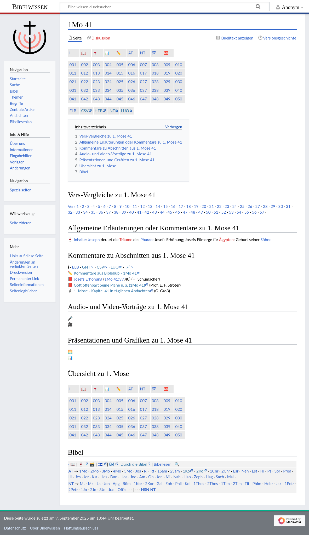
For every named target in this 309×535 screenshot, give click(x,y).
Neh (245, 471)
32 (70, 212)
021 (72, 81)
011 (72, 73)
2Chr (225, 471)
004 (108, 64)
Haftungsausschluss (81, 528)
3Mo (106, 471)
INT (111, 110)
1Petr (289, 483)
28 (265, 206)
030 (178, 81)
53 (231, 212)
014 (108, 73)
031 (72, 90)
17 (181, 206)
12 (142, 206)
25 (242, 206)
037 (143, 90)
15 (165, 206)
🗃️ (92, 464)
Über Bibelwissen (45, 528)
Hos (124, 476)
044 (108, 98)
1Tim (225, 483)
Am (142, 476)
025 (119, 81)
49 (200, 212)
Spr (277, 471)
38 (116, 212)
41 (139, 212)
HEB (98, 110)
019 (166, 73)
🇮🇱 (101, 464)
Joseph (94, 239)
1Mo (83, 471)
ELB (72, 110)
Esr (235, 471)
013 (96, 73)
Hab (187, 476)
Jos (138, 471)
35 (93, 212)
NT (142, 52)
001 (72, 64)
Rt (152, 471)
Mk (91, 483)
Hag (209, 476)
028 (155, 81)
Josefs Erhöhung (88, 279)
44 (162, 212)
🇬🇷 (112, 464)
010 (178, 64)
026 (131, 81)
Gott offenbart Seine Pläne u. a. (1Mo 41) (109, 285)
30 (280, 206)
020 (178, 73)
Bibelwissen (30, 7)
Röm (126, 483)
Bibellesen (162, 464)
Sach (220, 476)
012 (84, 73)
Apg (116, 483)
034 (108, 90)
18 (188, 206)
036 (131, 90)
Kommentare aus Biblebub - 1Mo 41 (105, 273)
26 (250, 206)
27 (257, 206)
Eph (168, 483)
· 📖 (72, 464)
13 (150, 206)
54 (239, 212)
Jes (78, 476)
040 (178, 90)
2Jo (93, 489)
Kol (188, 483)
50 (208, 212)
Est (254, 471)
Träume (125, 239)
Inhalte (80, 239)
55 (246, 212)
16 (173, 206)
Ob (151, 476)
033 (96, 90)
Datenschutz (15, 528)
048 (155, 98)
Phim (256, 483)
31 (288, 206)
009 (166, 64)
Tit (247, 483)
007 (143, 64)
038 (155, 90)
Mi (168, 476)
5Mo (128, 471)
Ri (145, 471)
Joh (107, 483)
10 (127, 206)
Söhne (265, 239)
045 (119, 98)
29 (273, 206)
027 (143, 81)
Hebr (268, 483)
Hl (70, 476)
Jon (160, 476)
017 (143, 73)
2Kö (199, 471)
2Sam (175, 471)
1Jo (84, 489)
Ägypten (226, 239)
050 (178, 98)
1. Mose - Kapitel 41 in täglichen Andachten (112, 290)
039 (166, 90)
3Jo (102, 489)
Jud (111, 489)
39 (124, 212)
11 (135, 206)
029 (166, 81)
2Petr (73, 489)
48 (193, 212)
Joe (133, 476)
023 (96, 81)
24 (234, 206)
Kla (94, 476)
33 (78, 212)
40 (131, 212)
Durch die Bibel (134, 464)
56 (254, 212)
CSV (84, 110)
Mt (82, 483)
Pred (287, 471)
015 (119, 73)
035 (119, 90)
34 (85, 212)
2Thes (212, 483)
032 (84, 90)
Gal (159, 483)
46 (177, 212)
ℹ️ (69, 52)
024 (108, 81)
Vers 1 (73, 206)
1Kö (186, 471)
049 (166, 98)
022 (84, 81)
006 (131, 64)
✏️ (118, 52)
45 (170, 212)
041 (72, 98)
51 (216, 212)
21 (211, 206)
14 (158, 206)
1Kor (138, 483)
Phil (178, 483)
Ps (269, 471)
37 (108, 212)
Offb (122, 489)
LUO (125, 110)
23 (227, 206)
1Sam (162, 471)
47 (185, 212)
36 (101, 212)
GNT (86, 267)
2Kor (149, 483)
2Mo (94, 471)
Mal (230, 476)
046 (131, 98)
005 (119, 64)
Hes (103, 476)
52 (223, 212)
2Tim (237, 483)
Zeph (198, 476)
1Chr (214, 471)
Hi (262, 471)
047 (143, 98)
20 (204, 206)
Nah (176, 476)
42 (147, 212)
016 (131, 73)
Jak (278, 483)
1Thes (198, 483)
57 (262, 212)
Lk (99, 483)
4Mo (117, 471)
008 (155, 64)
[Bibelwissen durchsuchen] (164, 6)
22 (219, 206)
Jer (86, 476)
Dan (113, 476)
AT (130, 52)
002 (84, 64)
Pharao (146, 239)
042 (84, 98)
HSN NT (148, 489)
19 (196, 206)
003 (96, 64)
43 (154, 212)
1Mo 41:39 (114, 279)
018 (155, 73)
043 (96, 98)
